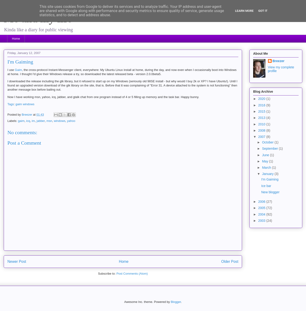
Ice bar (266, 186)
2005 (262, 208)
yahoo (71, 121)
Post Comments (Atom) (132, 273)
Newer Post (16, 261)
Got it (263, 11)
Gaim (18, 70)
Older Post (229, 261)
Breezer (278, 61)
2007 (262, 137)
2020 (262, 99)
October (268, 142)
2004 (262, 214)
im (33, 121)
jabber (41, 121)
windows (29, 104)
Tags (10, 104)
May (265, 161)
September (270, 148)
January (268, 174)
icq (28, 121)
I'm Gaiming (269, 179)
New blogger (270, 192)
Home (16, 38)
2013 (262, 118)
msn (49, 121)
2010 (262, 124)
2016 (262, 105)
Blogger (176, 302)
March (267, 167)
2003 (262, 220)
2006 (262, 201)
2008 (262, 130)
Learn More (244, 11)
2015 (262, 111)
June (266, 155)
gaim (19, 104)
